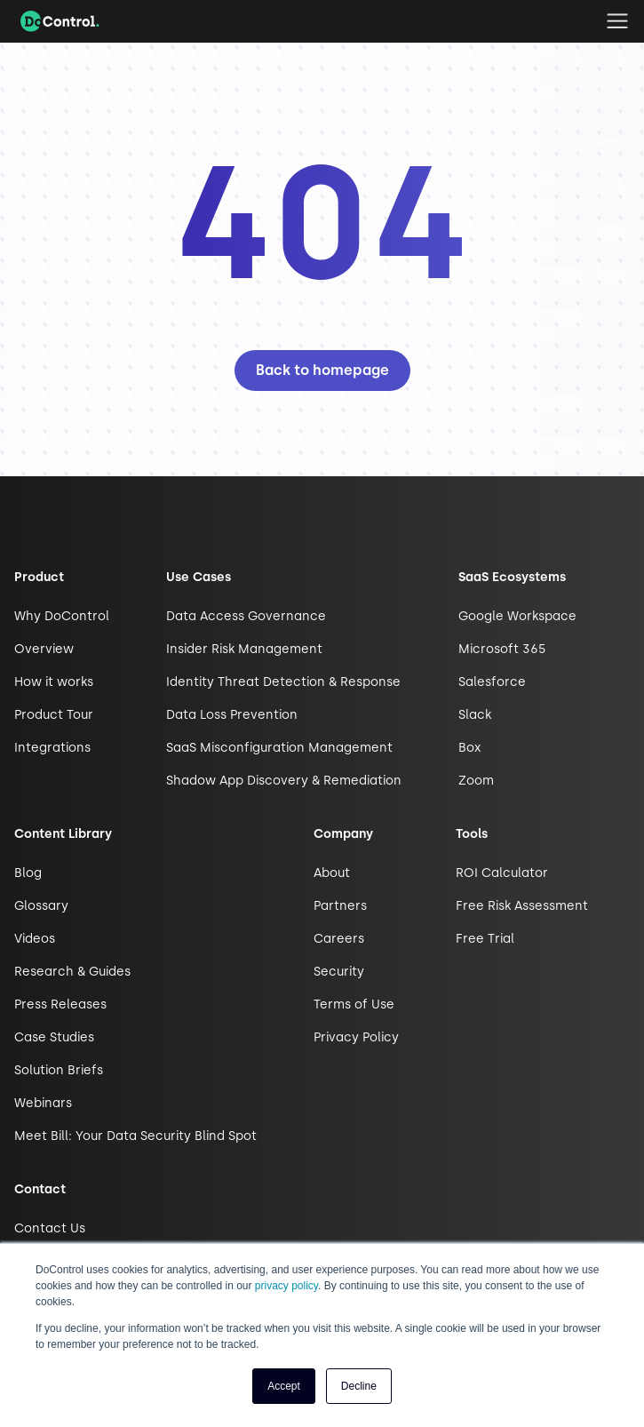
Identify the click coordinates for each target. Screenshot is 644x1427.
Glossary (41, 905)
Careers (339, 938)
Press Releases (60, 1004)
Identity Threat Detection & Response (283, 682)
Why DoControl (61, 616)
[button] (617, 21)
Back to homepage (322, 370)
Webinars (43, 1103)
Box (469, 747)
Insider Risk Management (244, 649)
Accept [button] (283, 1386)
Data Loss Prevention (232, 714)
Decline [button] (359, 1386)
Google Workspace (517, 616)
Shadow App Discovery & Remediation (284, 780)
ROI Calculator (502, 873)
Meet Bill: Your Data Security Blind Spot (135, 1136)
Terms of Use (354, 1004)
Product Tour (53, 714)
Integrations (52, 747)
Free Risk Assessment (522, 905)
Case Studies (54, 1037)
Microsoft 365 (502, 649)
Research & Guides (72, 971)
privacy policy (286, 1286)
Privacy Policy (356, 1037)
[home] (55, 21)
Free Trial (485, 938)
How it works (53, 682)
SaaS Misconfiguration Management (279, 747)
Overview (44, 649)
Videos (34, 938)
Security (339, 971)
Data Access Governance (246, 616)
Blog (28, 873)
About (332, 873)
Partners (340, 905)
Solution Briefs (58, 1070)
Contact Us (49, 1228)
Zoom (476, 780)
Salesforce (492, 682)
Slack (474, 714)
